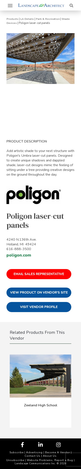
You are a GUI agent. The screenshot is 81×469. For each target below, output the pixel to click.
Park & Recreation (48, 19)
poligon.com (18, 255)
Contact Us (32, 456)
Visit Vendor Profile (39, 307)
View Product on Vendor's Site (39, 292)
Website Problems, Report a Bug (50, 460)
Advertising (34, 452)
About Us (50, 456)
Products (12, 19)
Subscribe (17, 452)
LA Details (27, 19)
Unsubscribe (15, 460)
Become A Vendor (57, 452)
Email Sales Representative (39, 274)
